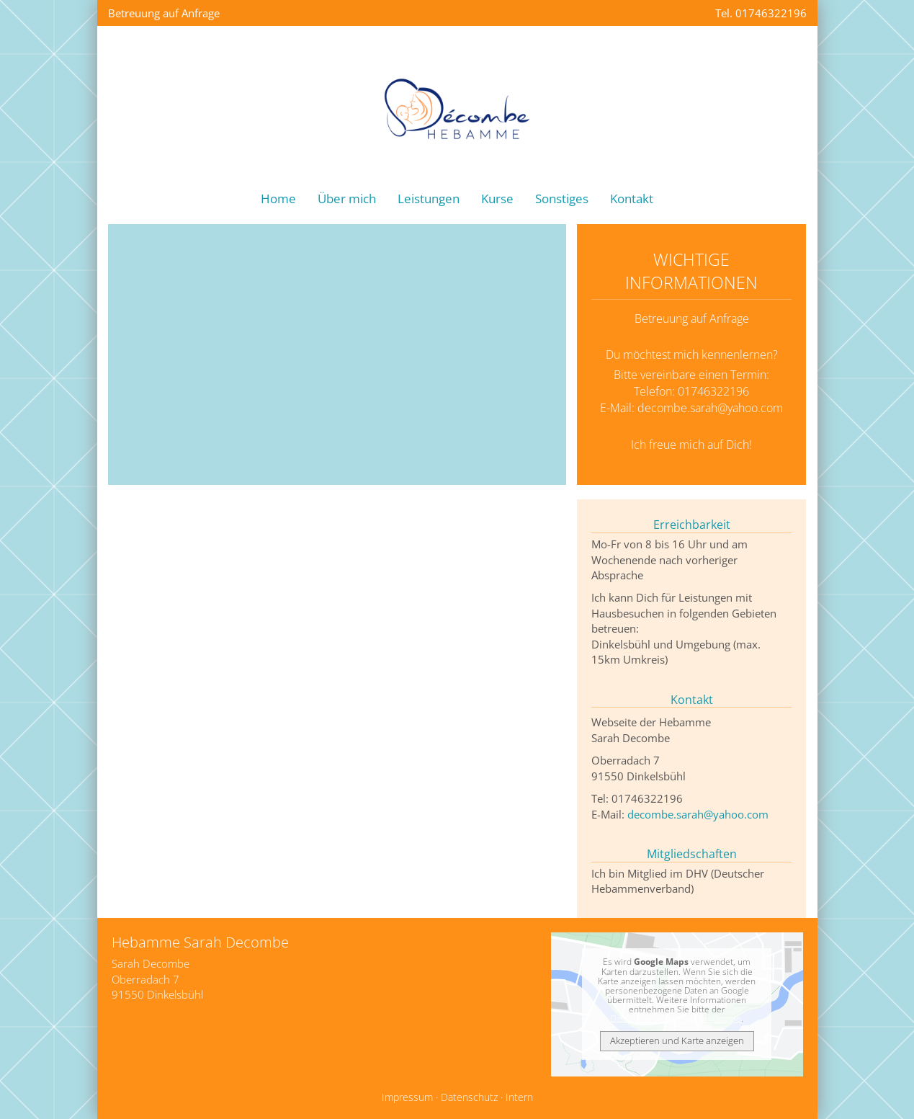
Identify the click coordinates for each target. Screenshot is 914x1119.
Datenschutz (469, 1097)
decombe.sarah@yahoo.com (710, 408)
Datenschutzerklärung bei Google (675, 1018)
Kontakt (631, 198)
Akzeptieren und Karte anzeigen (677, 1040)
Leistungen (429, 198)
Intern (519, 1097)
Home (278, 198)
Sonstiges (561, 198)
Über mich (347, 198)
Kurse (497, 198)
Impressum (407, 1097)
